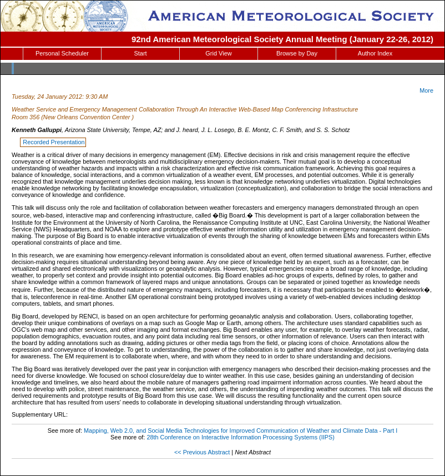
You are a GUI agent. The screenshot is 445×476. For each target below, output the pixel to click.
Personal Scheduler (62, 53)
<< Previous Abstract (202, 452)
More (426, 90)
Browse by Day (296, 53)
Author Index (375, 53)
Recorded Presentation (53, 142)
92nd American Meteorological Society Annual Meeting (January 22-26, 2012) (282, 39)
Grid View (218, 53)
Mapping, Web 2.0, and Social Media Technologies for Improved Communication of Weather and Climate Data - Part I (240, 430)
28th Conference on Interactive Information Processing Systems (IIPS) (240, 437)
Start (140, 53)
